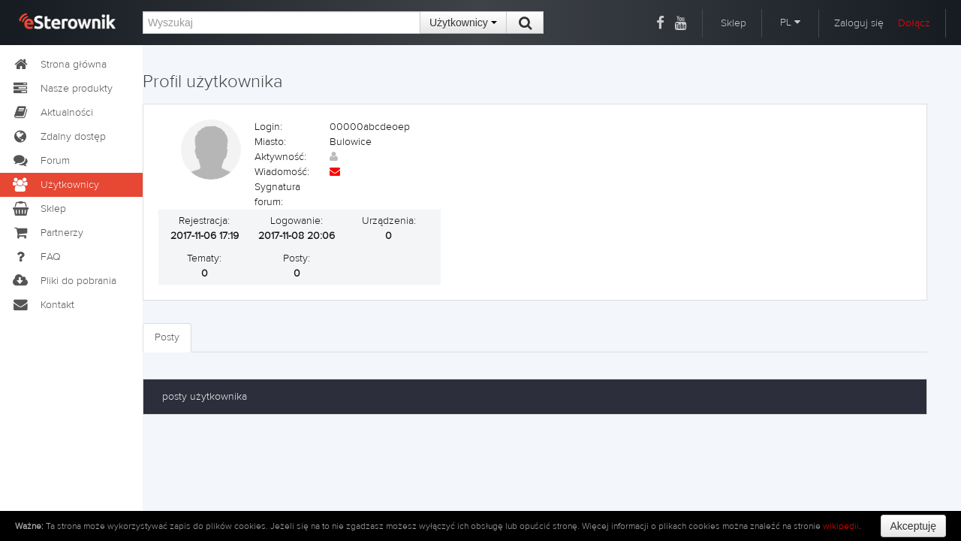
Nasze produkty (62, 88)
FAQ (36, 257)
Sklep (733, 23)
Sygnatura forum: (277, 194)
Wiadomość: (282, 172)
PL (790, 22)
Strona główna (59, 64)
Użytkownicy (463, 23)
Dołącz (914, 23)
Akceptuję (913, 526)
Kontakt (42, 305)
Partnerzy (47, 233)
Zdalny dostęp (58, 137)
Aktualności (52, 112)
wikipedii (841, 526)
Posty (167, 337)
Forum (40, 161)
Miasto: (270, 142)
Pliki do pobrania (63, 281)
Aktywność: (280, 157)
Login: (268, 127)
